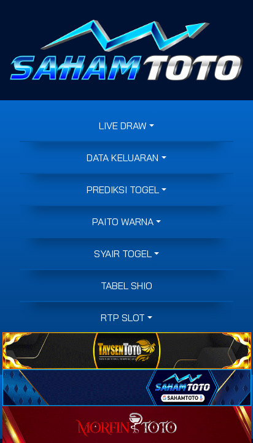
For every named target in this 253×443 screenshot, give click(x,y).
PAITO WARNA (123, 221)
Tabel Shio (126, 285)
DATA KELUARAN (122, 157)
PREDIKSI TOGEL (123, 189)
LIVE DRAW (123, 125)
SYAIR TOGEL (123, 253)
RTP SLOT (123, 317)
